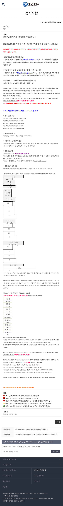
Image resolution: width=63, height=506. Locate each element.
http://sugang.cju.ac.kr (28, 80)
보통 (20, 446)
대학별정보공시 (39, 476)
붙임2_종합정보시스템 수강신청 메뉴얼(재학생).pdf (21, 398)
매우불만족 (36, 446)
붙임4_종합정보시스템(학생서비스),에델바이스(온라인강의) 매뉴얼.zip (27, 403)
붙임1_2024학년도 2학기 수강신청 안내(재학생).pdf (21, 395)
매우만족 (7, 446)
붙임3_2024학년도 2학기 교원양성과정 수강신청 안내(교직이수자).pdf (27, 401)
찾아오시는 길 (7, 476)
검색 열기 (3, 4)
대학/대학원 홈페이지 (9, 459)
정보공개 (37, 481)
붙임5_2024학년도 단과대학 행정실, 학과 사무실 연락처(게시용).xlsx (26, 406)
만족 (14, 446)
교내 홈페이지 (6, 465)
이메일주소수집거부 (9, 470)
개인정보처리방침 (40, 470)
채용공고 (5, 487)
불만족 (27, 446)
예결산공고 (6, 481)
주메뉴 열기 (59, 4)
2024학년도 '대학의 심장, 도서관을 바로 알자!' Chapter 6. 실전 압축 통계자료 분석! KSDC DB (37, 434)
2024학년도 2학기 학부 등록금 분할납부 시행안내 (31, 429)
